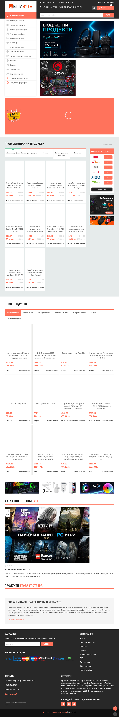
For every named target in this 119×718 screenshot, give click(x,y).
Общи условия (85, 667)
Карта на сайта (86, 671)
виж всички (107, 144)
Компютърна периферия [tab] (29, 153)
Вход (100, 2)
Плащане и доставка (88, 643)
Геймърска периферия (16, 34)
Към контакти (11, 695)
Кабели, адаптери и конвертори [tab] (61, 154)
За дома (11, 65)
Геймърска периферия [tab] (13, 153)
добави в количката (17, 200)
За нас (82, 639)
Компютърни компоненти (17, 25)
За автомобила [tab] (28, 313)
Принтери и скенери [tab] (44, 313)
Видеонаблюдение (15, 74)
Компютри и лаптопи (15, 20)
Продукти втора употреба (17, 82)
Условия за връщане (66, 7)
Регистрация (110, 2)
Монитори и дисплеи (15, 38)
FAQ (81, 659)
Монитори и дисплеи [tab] (61, 313)
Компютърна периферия (17, 29)
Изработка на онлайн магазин (55, 713)
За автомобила (13, 69)
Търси (108, 15)
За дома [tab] (45, 153)
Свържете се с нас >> (16, 620)
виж (108, 157)
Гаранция (46, 7)
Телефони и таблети (15, 47)
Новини (83, 651)
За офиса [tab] (93, 313)
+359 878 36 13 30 (66, 2)
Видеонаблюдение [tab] (13, 313)
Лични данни (85, 663)
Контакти (78, 7)
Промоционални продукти (17, 78)
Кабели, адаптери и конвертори (19, 56)
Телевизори (12, 43)
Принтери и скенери (15, 51)
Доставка (54, 7)
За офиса (11, 60)
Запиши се (47, 645)
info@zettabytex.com (47, 2)
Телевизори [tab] (77, 153)
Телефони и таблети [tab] (79, 313)
